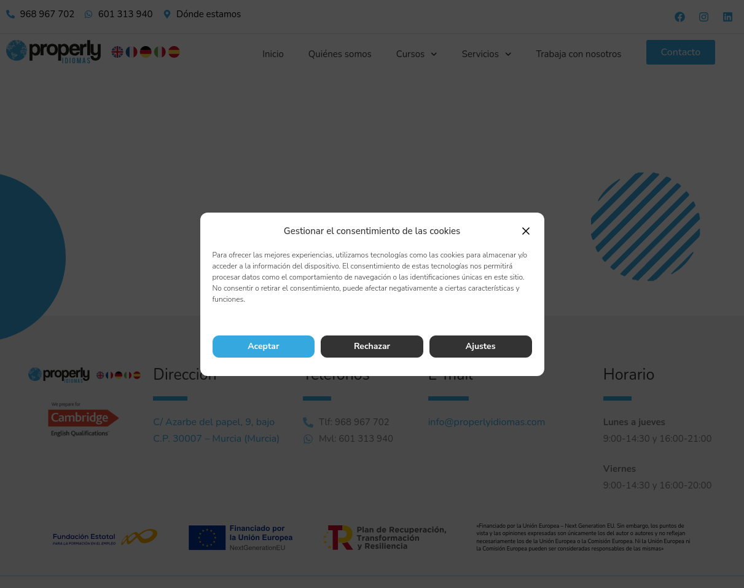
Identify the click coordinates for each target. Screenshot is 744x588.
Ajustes (481, 346)
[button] (526, 231)
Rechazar (372, 346)
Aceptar (263, 346)
